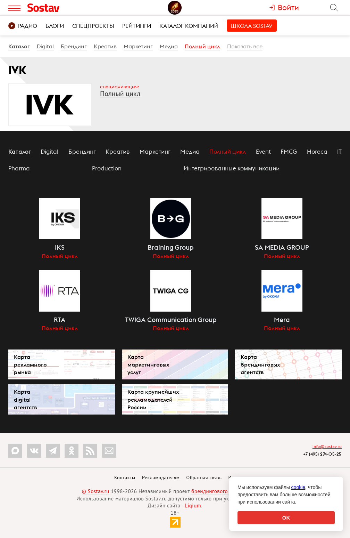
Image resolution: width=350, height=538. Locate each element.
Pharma (19, 168)
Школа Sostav (252, 25)
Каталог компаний (188, 25)
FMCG (289, 151)
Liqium (193, 505)
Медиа (169, 46)
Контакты (124, 477)
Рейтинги (136, 25)
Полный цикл (202, 46)
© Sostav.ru (95, 491)
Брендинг (74, 46)
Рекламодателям (161, 477)
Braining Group (171, 247)
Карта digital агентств (25, 399)
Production (107, 168)
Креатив (105, 46)
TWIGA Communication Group (171, 319)
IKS (60, 247)
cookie (298, 487)
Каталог (19, 46)
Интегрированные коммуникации (232, 168)
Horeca (317, 151)
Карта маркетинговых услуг (148, 364)
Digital (45, 46)
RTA (60, 319)
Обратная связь (204, 477)
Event (263, 151)
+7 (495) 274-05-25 (322, 454)
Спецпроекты (93, 25)
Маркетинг (138, 46)
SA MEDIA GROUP (282, 247)
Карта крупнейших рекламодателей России (153, 399)
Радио (22, 25)
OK (286, 518)
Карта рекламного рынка (30, 364)
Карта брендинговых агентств (260, 364)
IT (339, 151)
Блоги (54, 25)
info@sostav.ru (327, 446)
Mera (282, 319)
